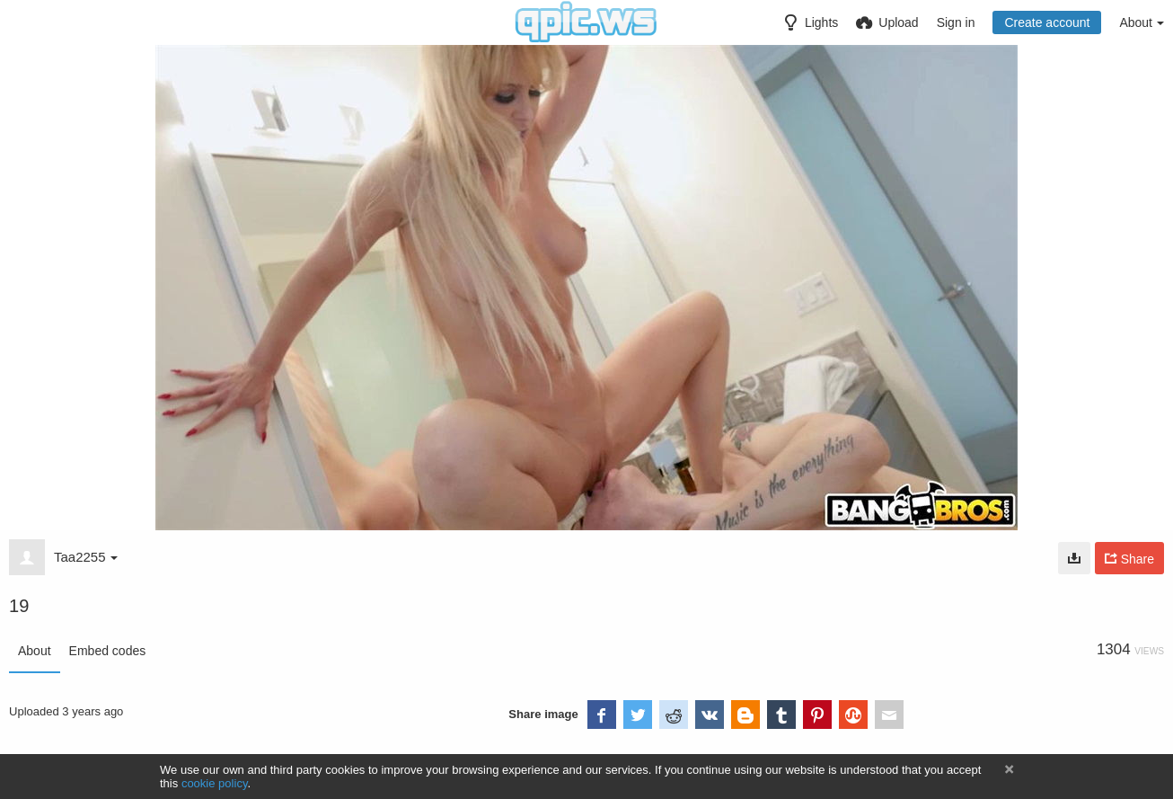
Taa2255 (86, 556)
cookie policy (214, 783)
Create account (1046, 22)
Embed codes (107, 651)
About (34, 651)
